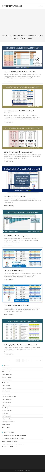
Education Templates (7, 380)
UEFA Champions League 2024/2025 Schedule (19, 72)
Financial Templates (6, 388)
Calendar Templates (6, 371)
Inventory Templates (7, 399)
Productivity (5, 413)
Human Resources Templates (9, 396)
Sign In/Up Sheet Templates (8, 421)
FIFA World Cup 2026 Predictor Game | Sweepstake (14, 435)
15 (36, 360)
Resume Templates (6, 416)
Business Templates (6, 369)
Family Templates (6, 385)
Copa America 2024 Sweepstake (15, 196)
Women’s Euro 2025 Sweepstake (9, 441)
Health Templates (6, 394)
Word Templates (6, 427)
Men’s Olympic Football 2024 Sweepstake (18, 152)
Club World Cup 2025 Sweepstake (10, 446)
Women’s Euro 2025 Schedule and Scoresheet (12, 444)
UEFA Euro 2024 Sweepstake (14, 270)
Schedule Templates (7, 419)
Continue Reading (8, 81)
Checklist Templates (6, 377)
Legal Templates (6, 405)
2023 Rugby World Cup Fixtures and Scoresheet (20, 345)
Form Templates (6, 391)
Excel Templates (6, 382)
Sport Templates (6, 424)
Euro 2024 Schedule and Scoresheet (16, 305)
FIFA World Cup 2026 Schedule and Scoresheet (13, 438)
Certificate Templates (7, 374)
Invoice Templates (6, 402)
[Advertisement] (22, 23)
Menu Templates (6, 407)
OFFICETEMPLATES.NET (12, 6)
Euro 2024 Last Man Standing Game (16, 236)
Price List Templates (6, 410)
